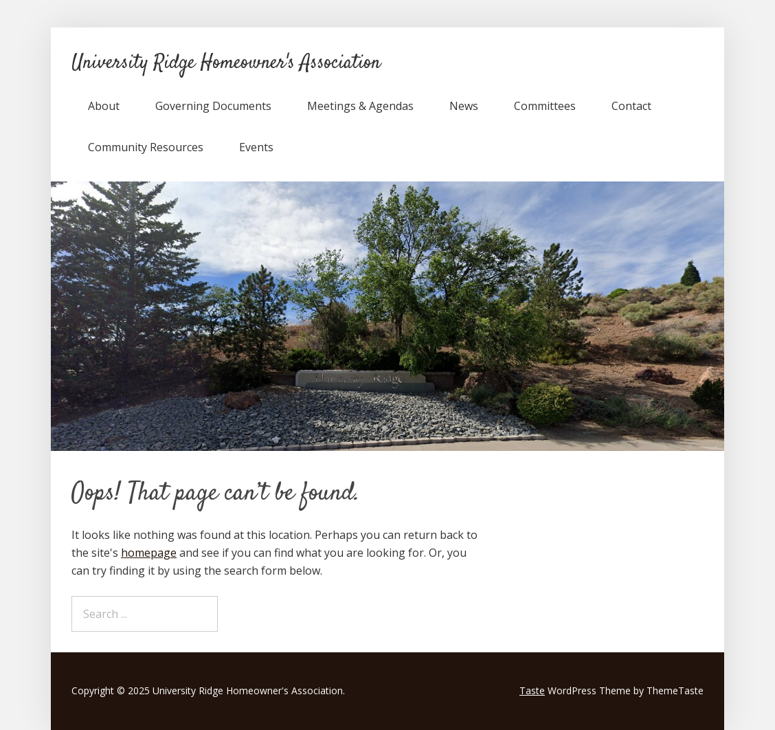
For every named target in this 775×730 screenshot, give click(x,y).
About (104, 105)
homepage (149, 552)
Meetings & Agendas (360, 105)
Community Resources (145, 147)
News (463, 105)
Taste (532, 690)
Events (256, 147)
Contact (631, 105)
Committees (545, 105)
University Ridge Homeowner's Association (226, 63)
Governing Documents (213, 105)
